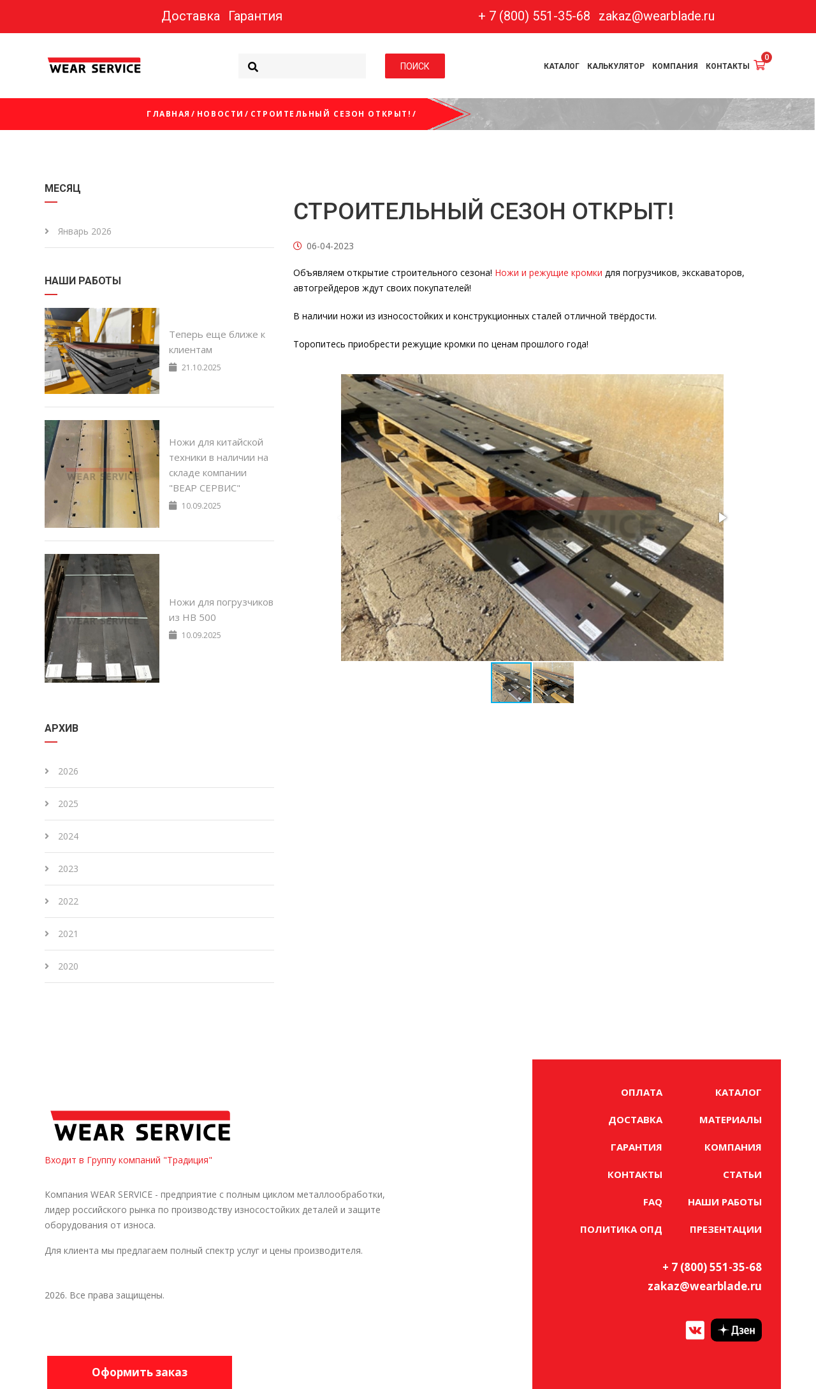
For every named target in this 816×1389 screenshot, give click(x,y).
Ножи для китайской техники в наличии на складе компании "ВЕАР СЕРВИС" (218, 464)
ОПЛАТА (641, 1092)
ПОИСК (415, 66)
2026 (61, 771)
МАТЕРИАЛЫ (730, 1119)
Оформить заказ (140, 1372)
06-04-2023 (323, 246)
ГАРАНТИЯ (636, 1146)
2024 (61, 836)
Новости (220, 113)
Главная (169, 113)
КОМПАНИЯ (675, 66)
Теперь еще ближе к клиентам (217, 342)
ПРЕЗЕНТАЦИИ (726, 1229)
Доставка (190, 16)
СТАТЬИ (742, 1174)
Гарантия (255, 16)
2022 (61, 901)
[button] (721, 517)
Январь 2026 (78, 231)
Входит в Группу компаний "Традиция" (128, 1160)
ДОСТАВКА (635, 1119)
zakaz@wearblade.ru (657, 16)
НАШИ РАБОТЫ (725, 1201)
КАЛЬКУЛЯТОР (616, 66)
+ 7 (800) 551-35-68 (534, 16)
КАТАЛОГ (561, 66)
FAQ (652, 1201)
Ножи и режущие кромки (548, 272)
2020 (61, 966)
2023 (61, 868)
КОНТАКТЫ (728, 66)
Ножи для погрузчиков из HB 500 (221, 609)
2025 (61, 803)
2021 (61, 933)
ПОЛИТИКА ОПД (621, 1229)
